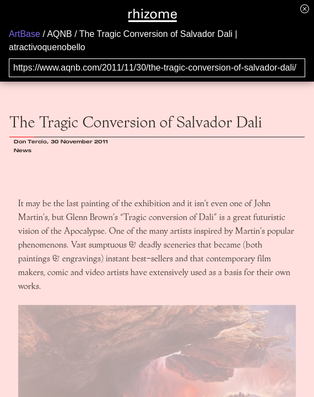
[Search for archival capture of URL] (157, 67)
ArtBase (24, 34)
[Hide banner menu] (304, 8)
